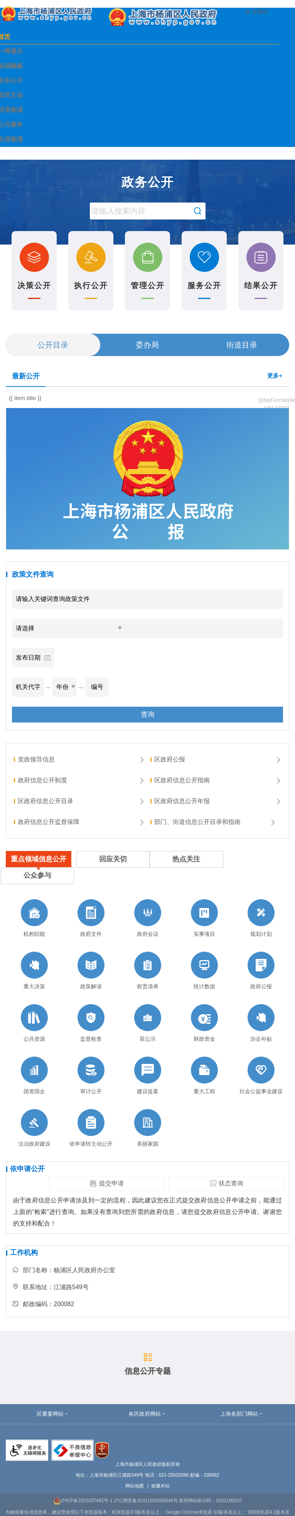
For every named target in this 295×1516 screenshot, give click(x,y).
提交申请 (107, 1183)
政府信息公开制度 (81, 780)
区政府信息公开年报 (217, 801)
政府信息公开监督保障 (81, 822)
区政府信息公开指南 (217, 780)
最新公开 (26, 376)
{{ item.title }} (25, 398)
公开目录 (52, 345)
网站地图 (134, 1486)
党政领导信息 (81, 759)
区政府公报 (217, 759)
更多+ (274, 375)
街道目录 (241, 345)
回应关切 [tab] (113, 859)
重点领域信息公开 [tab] (38, 859)
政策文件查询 (33, 574)
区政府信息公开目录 (81, 801)
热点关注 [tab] (186, 859)
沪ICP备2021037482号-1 (82, 1500)
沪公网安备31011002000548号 (145, 1500)
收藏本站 (160, 1486)
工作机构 (24, 1252)
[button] (53, 1414)
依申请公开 (27, 1169)
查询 (148, 714)
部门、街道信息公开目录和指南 (215, 822)
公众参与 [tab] (37, 875)
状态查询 (226, 1183)
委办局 (147, 345)
